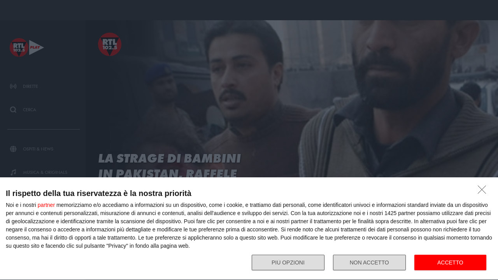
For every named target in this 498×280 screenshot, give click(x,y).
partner (46, 205)
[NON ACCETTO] (484, 192)
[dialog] (249, 229)
